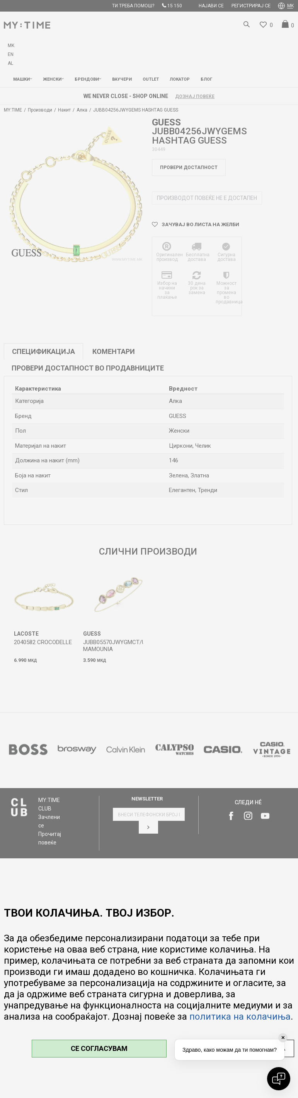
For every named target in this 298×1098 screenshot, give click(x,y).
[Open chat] (278, 1078)
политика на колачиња (240, 1016)
